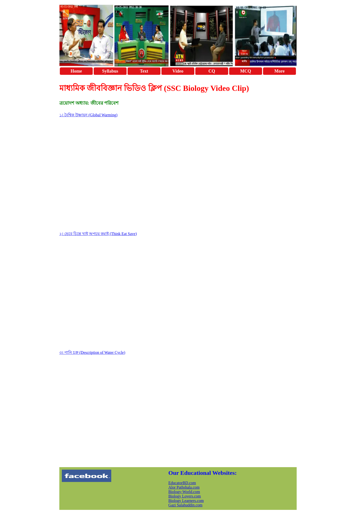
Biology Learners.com (186, 501)
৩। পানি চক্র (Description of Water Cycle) (92, 352)
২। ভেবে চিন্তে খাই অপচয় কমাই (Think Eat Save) (98, 234)
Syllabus (110, 71)
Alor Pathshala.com (184, 487)
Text (144, 71)
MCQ (245, 71)
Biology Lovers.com (184, 496)
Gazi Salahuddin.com (185, 505)
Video (177, 71)
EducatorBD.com (182, 483)
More (279, 71)
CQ (211, 71)
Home (76, 71)
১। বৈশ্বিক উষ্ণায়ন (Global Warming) (88, 115)
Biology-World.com (184, 492)
